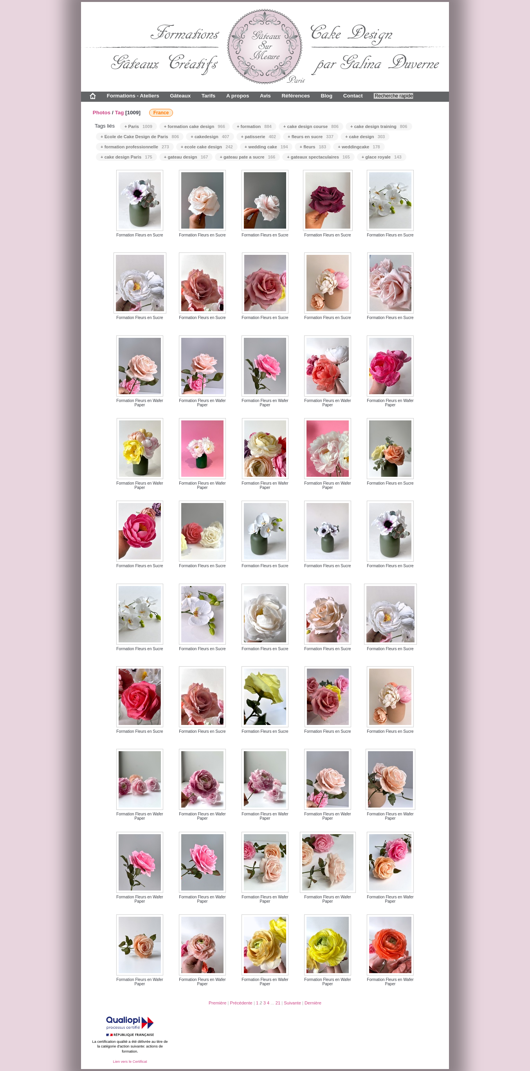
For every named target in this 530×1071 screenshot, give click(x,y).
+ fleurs (312, 146)
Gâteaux (180, 96)
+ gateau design (186, 157)
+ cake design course (311, 126)
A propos (237, 96)
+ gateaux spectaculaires (318, 157)
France (161, 112)
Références (295, 96)
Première (217, 1003)
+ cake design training (378, 126)
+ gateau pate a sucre (247, 157)
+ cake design (365, 136)
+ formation (254, 126)
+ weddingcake (359, 146)
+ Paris (138, 126)
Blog (326, 96)
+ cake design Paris (126, 157)
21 (278, 1003)
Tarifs (209, 96)
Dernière (313, 1003)
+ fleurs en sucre (311, 136)
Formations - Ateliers (133, 96)
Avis (265, 96)
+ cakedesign (210, 136)
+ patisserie (258, 136)
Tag (119, 112)
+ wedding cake (266, 146)
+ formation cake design (194, 126)
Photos (102, 112)
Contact (353, 96)
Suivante (292, 1003)
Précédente (241, 1003)
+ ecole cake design (207, 146)
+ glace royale (382, 157)
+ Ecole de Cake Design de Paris (140, 136)
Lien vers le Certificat (130, 1062)
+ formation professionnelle (135, 146)
